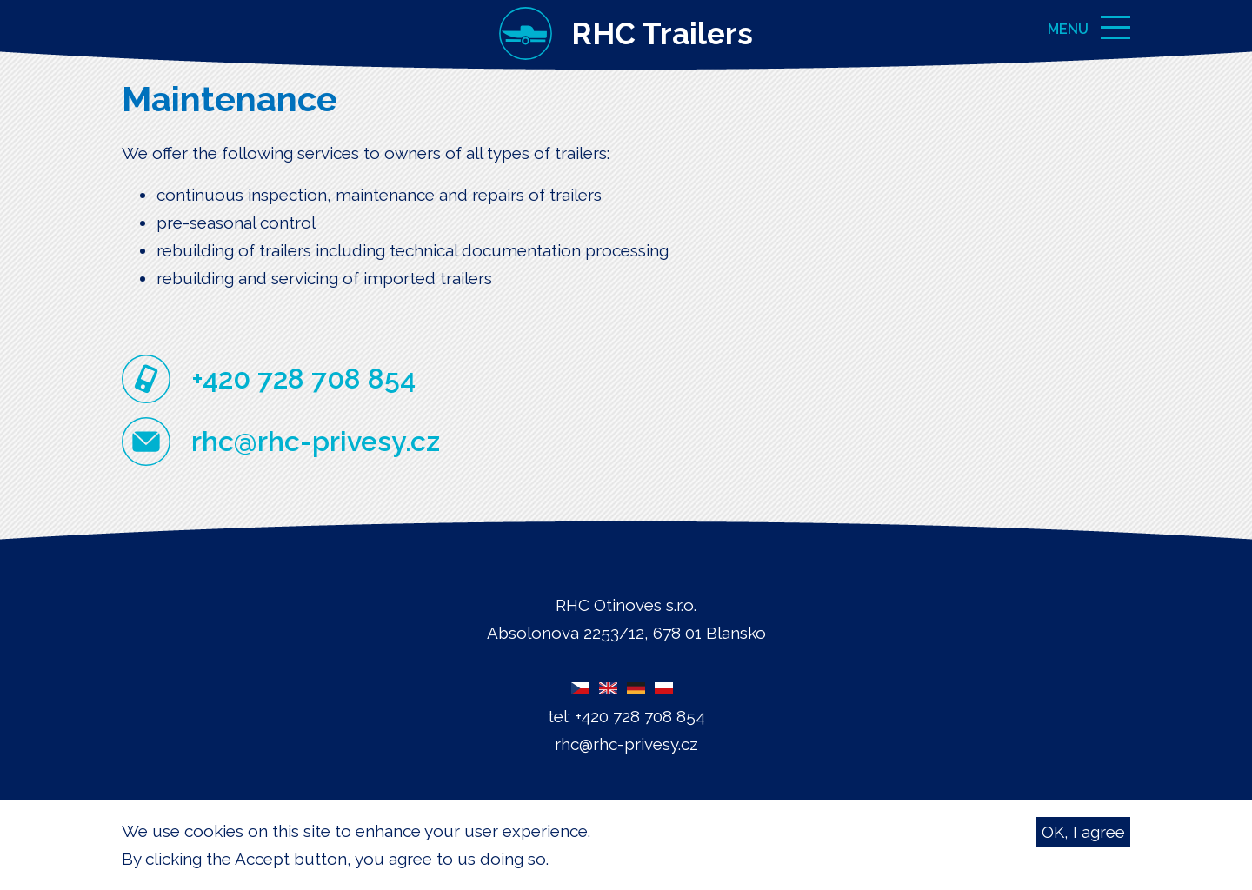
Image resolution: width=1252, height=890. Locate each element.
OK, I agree (1083, 834)
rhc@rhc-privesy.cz (315, 441)
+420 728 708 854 (303, 378)
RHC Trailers (662, 33)
